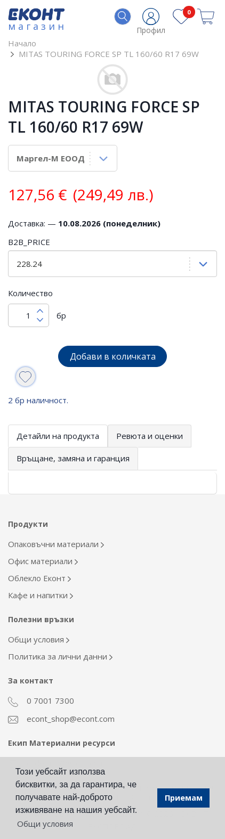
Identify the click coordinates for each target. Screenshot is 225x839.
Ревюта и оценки (149, 435)
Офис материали (43, 561)
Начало (22, 43)
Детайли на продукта (58, 435)
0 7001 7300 (41, 701)
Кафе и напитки (40, 595)
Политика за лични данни (60, 656)
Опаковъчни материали (56, 544)
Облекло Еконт (39, 578)
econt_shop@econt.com (61, 718)
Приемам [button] (184, 798)
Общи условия (38, 639)
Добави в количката (113, 356)
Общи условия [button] (45, 823)
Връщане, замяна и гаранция (73, 458)
